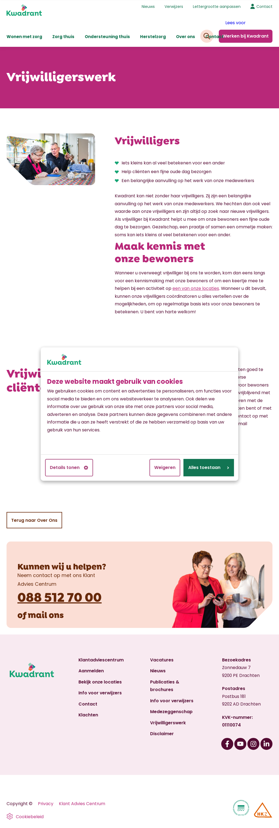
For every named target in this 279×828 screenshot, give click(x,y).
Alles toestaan (208, 467)
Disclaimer (162, 733)
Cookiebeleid (30, 816)
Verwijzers (174, 6)
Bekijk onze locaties (100, 681)
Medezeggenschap (171, 711)
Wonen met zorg (24, 36)
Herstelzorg (153, 36)
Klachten (88, 714)
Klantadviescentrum (101, 659)
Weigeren (164, 467)
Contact (214, 36)
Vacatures (162, 659)
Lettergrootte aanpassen (217, 6)
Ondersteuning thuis (107, 36)
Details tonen (69, 467)
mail (37, 613)
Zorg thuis (63, 36)
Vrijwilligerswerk (168, 722)
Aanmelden (91, 670)
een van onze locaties (195, 288)
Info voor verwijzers (100, 692)
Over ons (185, 36)
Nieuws (148, 6)
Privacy (45, 803)
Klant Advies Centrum (82, 803)
